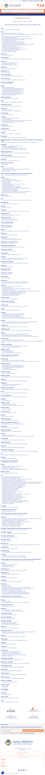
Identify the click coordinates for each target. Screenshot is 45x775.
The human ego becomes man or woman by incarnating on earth (16, 200)
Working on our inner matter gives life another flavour (14, 192)
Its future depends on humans (9, 63)
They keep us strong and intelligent (10, 190)
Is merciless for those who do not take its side (12, 485)
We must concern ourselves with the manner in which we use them (17, 318)
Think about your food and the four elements (12, 93)
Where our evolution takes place (9, 51)
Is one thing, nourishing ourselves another (11, 91)
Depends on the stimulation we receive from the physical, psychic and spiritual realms (21, 544)
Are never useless (6, 183)
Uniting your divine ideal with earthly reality (11, 384)
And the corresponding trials (8, 218)
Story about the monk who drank (9, 462)
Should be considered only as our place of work (12, 47)
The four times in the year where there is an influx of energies (15, 389)
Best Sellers (37, 1)
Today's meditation (28, 21)
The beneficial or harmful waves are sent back (12, 102)
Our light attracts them (7, 368)
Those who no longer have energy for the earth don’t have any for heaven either (20, 322)
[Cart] (43, 5)
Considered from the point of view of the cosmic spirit (14, 481)
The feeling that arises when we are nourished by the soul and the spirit (17, 436)
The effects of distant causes (8, 467)
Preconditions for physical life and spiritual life (12, 589)
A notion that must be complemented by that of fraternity (15, 380)
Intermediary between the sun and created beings (13, 39)
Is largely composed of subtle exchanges (11, 254)
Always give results (6, 182)
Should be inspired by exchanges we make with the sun (14, 597)
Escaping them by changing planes (10, 299)
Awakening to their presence (8, 373)
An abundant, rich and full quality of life (10, 427)
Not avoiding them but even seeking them (11, 187)
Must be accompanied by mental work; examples (13, 92)
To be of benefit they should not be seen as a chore (13, 611)
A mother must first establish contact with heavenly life (14, 137)
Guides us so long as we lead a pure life (10, 698)
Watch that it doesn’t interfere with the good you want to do (15, 501)
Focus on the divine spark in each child (10, 160)
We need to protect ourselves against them (11, 347)
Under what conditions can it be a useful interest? (13, 405)
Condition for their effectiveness (9, 622)
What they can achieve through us (9, 369)
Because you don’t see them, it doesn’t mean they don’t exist (15, 334)
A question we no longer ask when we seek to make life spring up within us (18, 631)
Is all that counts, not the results (9, 170)
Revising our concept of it (7, 126)
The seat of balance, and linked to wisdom (11, 29)
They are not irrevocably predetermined (11, 468)
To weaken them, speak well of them (10, 295)
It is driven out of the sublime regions (10, 488)
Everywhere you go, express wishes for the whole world (14, 674)
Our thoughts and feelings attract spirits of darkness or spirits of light (17, 335)
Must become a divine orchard (9, 46)
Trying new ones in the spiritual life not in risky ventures (14, 654)
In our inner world (6, 274)
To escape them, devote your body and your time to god (14, 346)
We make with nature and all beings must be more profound (15, 594)
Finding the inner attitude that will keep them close (13, 366)
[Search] (22, 11)
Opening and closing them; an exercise (10, 701)
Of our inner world (6, 278)
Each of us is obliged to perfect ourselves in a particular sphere (16, 521)
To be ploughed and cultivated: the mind (11, 48)
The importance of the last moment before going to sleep (15, 455)
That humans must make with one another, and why (13, 590)
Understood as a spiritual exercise (9, 94)
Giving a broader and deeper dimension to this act (13, 90)
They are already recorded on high (9, 473)
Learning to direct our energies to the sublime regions (14, 557)
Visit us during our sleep (7, 356)
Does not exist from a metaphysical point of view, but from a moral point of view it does (21, 483)
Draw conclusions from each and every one (11, 651)
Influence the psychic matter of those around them (13, 247)
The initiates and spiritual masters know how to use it (13, 497)
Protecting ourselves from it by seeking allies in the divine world (16, 494)
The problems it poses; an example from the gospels (13, 636)
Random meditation (17, 21)
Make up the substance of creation (9, 219)
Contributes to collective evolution (9, 537)
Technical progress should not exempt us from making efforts (15, 188)
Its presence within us (7, 694)
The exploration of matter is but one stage (11, 526)
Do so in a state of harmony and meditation (11, 89)
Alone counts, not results (7, 168)
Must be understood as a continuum (10, 628)
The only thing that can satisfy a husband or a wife (13, 678)
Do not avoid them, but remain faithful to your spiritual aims (15, 281)
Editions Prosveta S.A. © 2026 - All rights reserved (10, 773)
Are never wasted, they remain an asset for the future (14, 184)
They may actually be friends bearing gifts (11, 294)
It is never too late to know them (9, 412)
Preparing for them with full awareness (10, 624)
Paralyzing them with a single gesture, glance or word (14, 292)
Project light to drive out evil (8, 492)
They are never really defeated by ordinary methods (13, 293)
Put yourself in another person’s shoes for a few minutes (14, 396)
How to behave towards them (8, 302)
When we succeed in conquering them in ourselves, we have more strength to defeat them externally (22, 342)
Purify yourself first (6, 270)
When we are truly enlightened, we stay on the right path (14, 326)
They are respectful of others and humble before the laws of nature (17, 552)
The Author (24, 1)
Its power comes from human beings (10, 489)
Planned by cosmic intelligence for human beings (13, 524)
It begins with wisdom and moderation (10, 118)
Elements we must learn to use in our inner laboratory (14, 484)
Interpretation (5, 685)
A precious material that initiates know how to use (13, 476)
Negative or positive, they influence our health (12, 259)
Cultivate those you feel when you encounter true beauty (14, 258)
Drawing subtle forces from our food (10, 98)
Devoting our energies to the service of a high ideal (13, 313)
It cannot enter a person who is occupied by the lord (13, 486)
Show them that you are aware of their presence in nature (15, 443)
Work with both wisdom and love (9, 385)
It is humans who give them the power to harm (12, 340)
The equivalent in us (6, 400)
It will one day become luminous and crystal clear (13, 43)
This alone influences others (8, 566)
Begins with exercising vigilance (9, 130)
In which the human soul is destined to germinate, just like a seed (16, 59)
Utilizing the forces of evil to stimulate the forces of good (14, 500)
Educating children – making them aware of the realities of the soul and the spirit (20, 142)
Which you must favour (7, 655)
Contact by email (22, 756)
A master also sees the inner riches (9, 682)
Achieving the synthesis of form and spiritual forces (13, 520)
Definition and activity (7, 207)
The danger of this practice (8, 266)
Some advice (5, 164)
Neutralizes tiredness (6, 601)
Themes (31, 1)
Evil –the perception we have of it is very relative (12, 514)
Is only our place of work (7, 55)
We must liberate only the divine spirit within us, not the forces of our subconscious (20, 336)
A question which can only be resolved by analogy (13, 633)
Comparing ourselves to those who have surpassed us (14, 556)
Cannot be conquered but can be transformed (12, 480)
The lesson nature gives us (8, 114)
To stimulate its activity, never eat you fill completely (13, 440)
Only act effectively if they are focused (10, 316)
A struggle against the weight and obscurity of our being (14, 519)
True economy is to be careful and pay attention (12, 121)
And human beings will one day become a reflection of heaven (16, 36)
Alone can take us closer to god (9, 179)
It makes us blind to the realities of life (10, 203)
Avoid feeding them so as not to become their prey (13, 360)
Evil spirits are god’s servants (8, 511)
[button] (2, 772)
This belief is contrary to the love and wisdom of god (13, 424)
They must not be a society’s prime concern (11, 106)
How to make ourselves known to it (10, 37)
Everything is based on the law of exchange (11, 581)
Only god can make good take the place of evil (12, 491)
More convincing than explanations (9, 647)
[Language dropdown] (42, 1)
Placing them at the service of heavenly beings (12, 317)
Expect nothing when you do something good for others (14, 640)
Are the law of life (6, 586)
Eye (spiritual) (5, 690)
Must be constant (6, 171)
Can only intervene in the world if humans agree (12, 365)
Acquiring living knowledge (8, 87)
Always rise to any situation (8, 416)
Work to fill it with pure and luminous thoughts (12, 76)
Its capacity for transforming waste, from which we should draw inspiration (18, 44)
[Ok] (42, 11)
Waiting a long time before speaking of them (12, 659)
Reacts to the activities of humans (9, 65)
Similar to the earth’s (6, 541)
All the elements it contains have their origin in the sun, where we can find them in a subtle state (21, 35)
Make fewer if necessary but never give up (11, 186)
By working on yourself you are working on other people (14, 570)
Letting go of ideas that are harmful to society (12, 146)
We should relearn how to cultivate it (10, 50)
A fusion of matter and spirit (8, 435)
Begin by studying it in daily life (9, 404)
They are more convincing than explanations (12, 653)
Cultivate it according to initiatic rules (10, 62)
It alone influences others (7, 565)
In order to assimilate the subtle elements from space (14, 79)
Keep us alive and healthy (7, 185)
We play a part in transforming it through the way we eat (14, 49)
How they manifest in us (7, 350)
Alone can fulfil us (6, 178)
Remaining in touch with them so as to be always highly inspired (16, 377)
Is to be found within (6, 409)
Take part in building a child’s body (9, 234)
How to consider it (6, 72)
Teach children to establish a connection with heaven (13, 148)
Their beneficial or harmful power (9, 238)
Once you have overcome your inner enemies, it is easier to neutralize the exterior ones (21, 291)
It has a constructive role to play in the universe (12, 487)
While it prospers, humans (8, 122)
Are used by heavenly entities (8, 250)
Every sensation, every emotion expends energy (12, 315)
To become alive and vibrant (8, 606)
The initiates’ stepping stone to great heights (12, 498)
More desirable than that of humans (10, 420)
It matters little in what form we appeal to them (12, 367)
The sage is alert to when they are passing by (12, 353)
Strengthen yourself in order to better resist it (12, 496)
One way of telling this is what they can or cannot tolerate (15, 533)
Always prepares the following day (9, 458)
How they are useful (6, 287)
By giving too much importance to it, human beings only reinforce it (17, 479)
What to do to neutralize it (8, 503)
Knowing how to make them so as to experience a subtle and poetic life (18, 588)
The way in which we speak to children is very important (14, 149)
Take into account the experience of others (11, 525)
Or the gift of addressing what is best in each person (13, 156)
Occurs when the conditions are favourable (11, 522)
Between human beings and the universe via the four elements (16, 587)
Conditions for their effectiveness (9, 614)
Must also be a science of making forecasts (11, 110)
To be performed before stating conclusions (11, 670)
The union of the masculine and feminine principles (13, 447)
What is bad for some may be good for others (12, 502)
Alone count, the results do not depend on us (12, 180)
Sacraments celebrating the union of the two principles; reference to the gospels (20, 451)
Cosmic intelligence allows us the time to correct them (14, 393)
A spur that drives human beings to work (11, 477)
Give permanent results (7, 196)
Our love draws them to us (8, 351)
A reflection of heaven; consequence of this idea (12, 33)
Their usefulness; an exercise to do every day (12, 610)
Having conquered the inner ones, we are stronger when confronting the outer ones (20, 361)
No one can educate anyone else (9, 147)
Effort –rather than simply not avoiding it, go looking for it (14, 175)
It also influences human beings (9, 40)
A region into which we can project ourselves (12, 431)
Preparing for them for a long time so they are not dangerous (15, 663)
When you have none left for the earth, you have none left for (15, 323)
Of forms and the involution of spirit (10, 548)
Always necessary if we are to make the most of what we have (16, 169)
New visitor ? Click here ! (22, 14)
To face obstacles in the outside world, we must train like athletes (16, 191)
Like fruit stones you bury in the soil (10, 652)
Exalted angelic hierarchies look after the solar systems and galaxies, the (18, 560)
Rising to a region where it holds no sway (11, 495)
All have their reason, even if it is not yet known (12, 466)
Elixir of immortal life (6, 227)
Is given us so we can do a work (9, 68)
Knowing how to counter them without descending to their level (16, 288)
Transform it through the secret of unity (11, 499)
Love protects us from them (8, 289)
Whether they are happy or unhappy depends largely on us (15, 469)
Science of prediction (6, 119)
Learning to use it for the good (9, 490)
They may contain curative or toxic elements (12, 239)
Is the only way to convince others (9, 564)
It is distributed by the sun (8, 223)
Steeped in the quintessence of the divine (11, 215)
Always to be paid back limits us (9, 644)
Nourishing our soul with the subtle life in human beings (14, 282)
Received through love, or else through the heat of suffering (15, 153)
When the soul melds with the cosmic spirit (11, 133)
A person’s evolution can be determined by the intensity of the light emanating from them (22, 518)
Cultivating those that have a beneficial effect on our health (15, 263)
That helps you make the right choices (10, 574)
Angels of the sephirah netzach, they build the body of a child (15, 231)
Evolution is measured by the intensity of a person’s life (14, 529)
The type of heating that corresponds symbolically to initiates (15, 211)
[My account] (40, 5)
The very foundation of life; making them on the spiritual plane (15, 592)
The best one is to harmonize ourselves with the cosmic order (15, 602)
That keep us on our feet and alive (9, 189)
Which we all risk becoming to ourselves (11, 310)
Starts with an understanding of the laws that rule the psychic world (17, 120)
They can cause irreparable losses (9, 577)
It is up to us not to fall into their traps (10, 507)
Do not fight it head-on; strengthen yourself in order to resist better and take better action (22, 482)
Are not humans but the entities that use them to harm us (15, 306)
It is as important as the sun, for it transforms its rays (13, 41)
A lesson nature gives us (7, 109)
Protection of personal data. (29, 733)
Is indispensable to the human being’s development (13, 667)
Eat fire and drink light (7, 83)
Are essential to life (6, 585)
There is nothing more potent (8, 618)
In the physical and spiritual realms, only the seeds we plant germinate (17, 38)
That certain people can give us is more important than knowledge (16, 330)
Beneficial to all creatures (7, 243)
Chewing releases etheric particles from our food (12, 88)
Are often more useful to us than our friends (11, 286)
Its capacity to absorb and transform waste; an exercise (14, 45)
